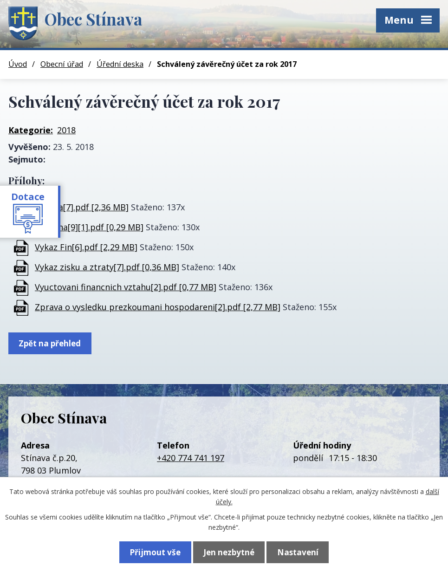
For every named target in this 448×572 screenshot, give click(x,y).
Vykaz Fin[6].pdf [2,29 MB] (86, 247)
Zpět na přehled (51, 343)
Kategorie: (30, 130)
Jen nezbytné (228, 551)
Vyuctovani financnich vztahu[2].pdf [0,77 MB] (125, 286)
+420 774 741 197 (190, 458)
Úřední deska (120, 64)
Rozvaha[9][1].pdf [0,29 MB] (89, 227)
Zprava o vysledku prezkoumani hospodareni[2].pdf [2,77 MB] (157, 306)
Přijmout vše (152, 551)
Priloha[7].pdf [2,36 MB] (82, 207)
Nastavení (300, 551)
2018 (66, 130)
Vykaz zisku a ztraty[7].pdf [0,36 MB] (107, 267)
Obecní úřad (61, 64)
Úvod (17, 64)
